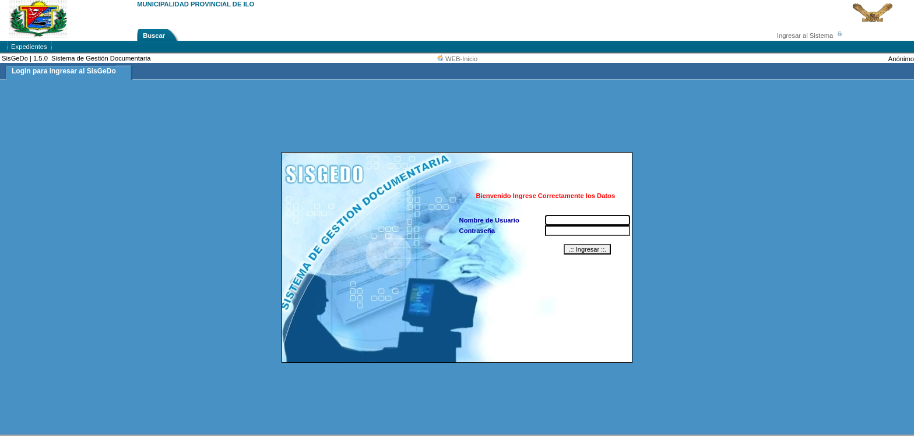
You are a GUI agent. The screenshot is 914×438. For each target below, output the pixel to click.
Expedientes (29, 46)
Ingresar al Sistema (812, 35)
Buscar (154, 35)
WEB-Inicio (461, 58)
